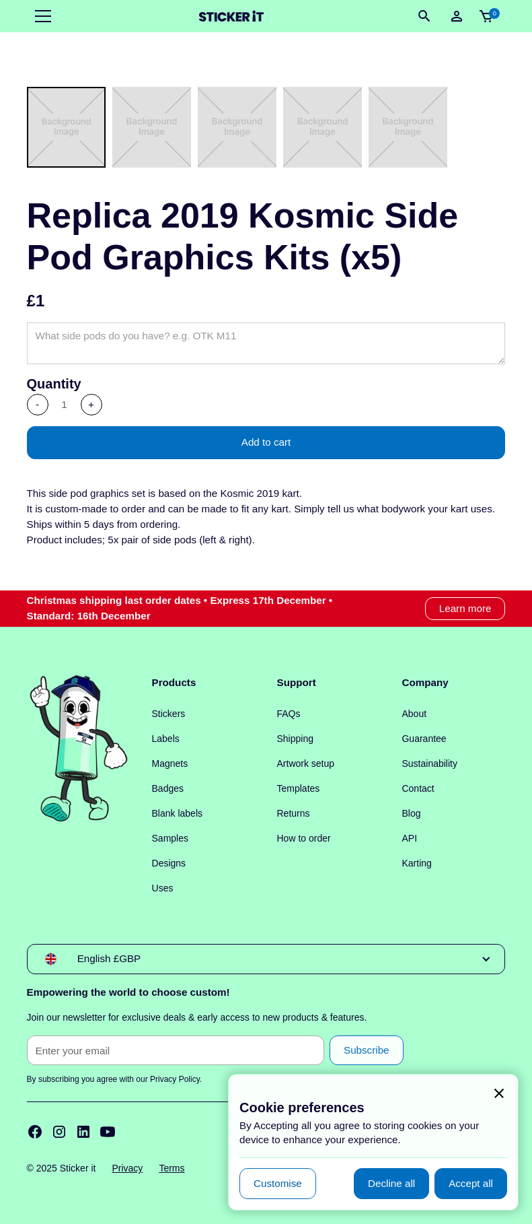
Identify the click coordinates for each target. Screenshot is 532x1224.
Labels (166, 738)
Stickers (169, 713)
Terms (171, 1168)
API (409, 838)
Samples (170, 838)
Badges (168, 788)
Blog (411, 813)
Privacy (127, 1168)
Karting (416, 863)
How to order (304, 838)
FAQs (289, 713)
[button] (40, 16)
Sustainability (429, 763)
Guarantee (424, 738)
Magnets (170, 763)
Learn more (465, 608)
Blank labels (177, 813)
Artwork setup (306, 763)
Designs (169, 863)
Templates (298, 788)
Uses (163, 888)
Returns (293, 813)
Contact (418, 788)
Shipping (295, 738)
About (414, 713)
